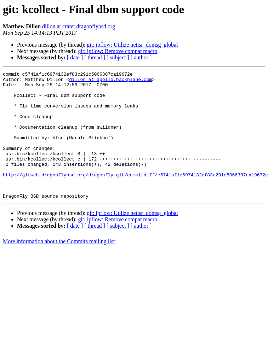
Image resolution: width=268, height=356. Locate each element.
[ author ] (141, 57)
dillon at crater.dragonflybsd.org (78, 26)
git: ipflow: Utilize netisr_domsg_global (132, 45)
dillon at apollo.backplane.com (110, 81)
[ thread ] (94, 57)
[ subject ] (118, 57)
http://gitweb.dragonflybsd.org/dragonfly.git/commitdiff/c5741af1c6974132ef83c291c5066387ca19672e (135, 196)
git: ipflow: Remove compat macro (117, 51)
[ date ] (75, 57)
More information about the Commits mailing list (59, 267)
